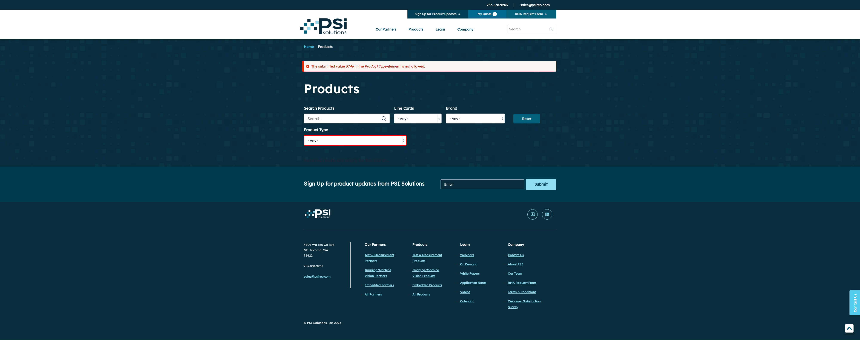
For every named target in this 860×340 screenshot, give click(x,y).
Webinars (467, 255)
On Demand (468, 264)
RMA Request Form (529, 14)
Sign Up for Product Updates (435, 14)
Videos (465, 292)
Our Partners (386, 29)
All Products (421, 294)
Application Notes (473, 283)
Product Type (316, 130)
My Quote (487, 14)
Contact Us (516, 255)
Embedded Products (427, 285)
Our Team (515, 273)
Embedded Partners (379, 285)
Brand (451, 108)
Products (415, 29)
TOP (849, 329)
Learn (440, 29)
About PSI (515, 264)
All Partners (373, 294)
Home (309, 47)
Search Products (319, 108)
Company (465, 29)
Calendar (467, 301)
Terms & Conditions (522, 292)
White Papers (470, 273)
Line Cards (404, 108)
